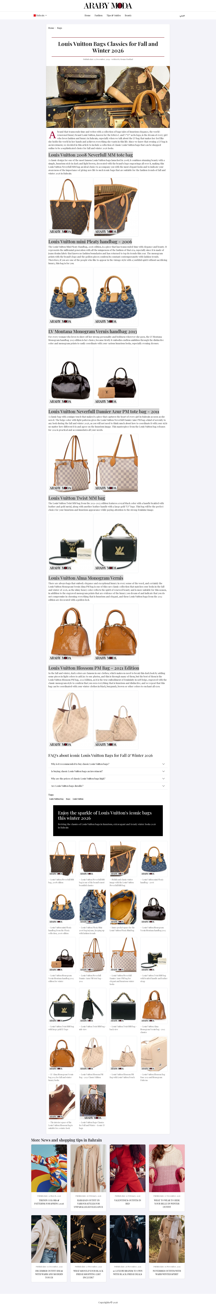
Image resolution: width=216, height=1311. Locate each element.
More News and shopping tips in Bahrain (66, 1139)
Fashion (98, 15)
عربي (182, 15)
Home (88, 15)
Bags (59, 27)
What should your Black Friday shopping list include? (88, 1274)
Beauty (128, 15)
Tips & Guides (114, 15)
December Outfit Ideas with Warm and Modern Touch (49, 1274)
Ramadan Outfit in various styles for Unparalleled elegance (88, 1203)
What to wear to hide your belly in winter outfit (167, 1203)
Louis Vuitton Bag (56, 799)
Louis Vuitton (78, 799)
